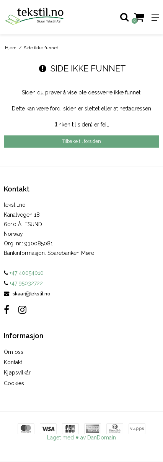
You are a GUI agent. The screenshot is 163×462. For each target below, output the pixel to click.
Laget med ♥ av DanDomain (81, 437)
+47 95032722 (23, 283)
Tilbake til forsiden (81, 141)
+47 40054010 (24, 273)
